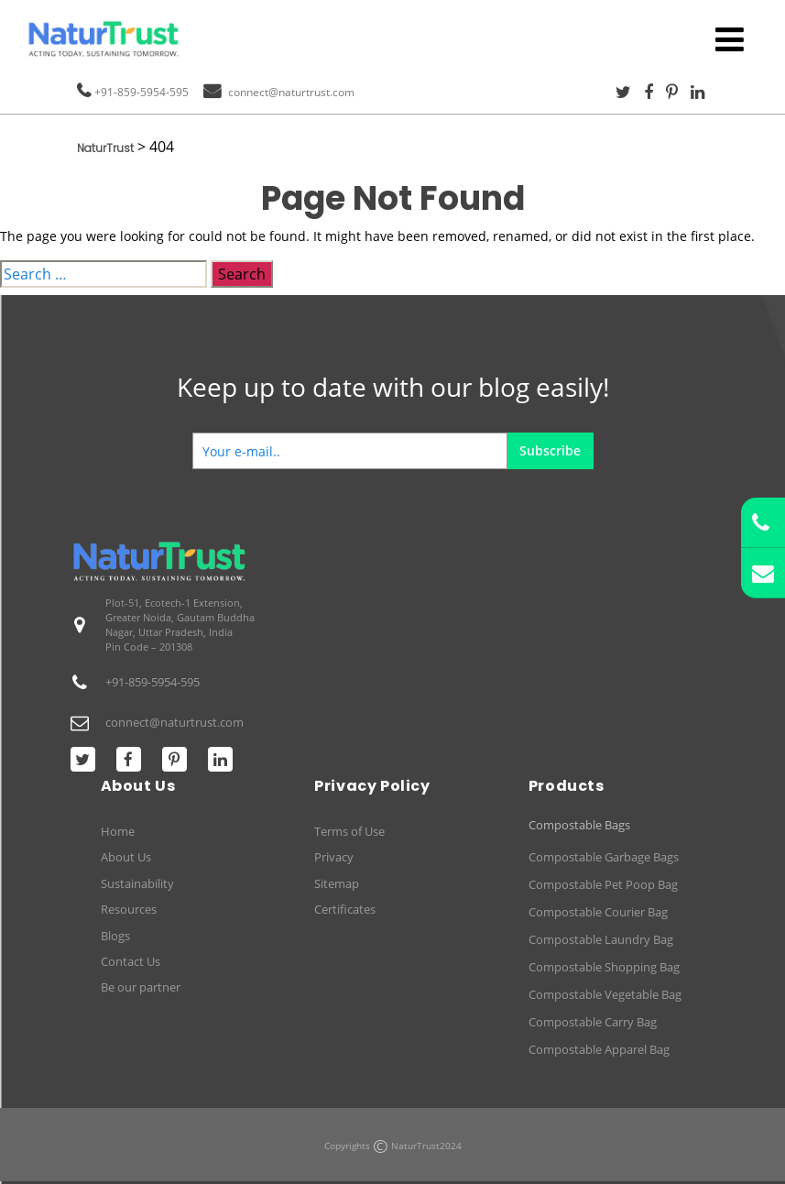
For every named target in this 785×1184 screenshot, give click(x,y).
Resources (129, 909)
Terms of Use (349, 831)
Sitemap (336, 883)
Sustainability (137, 883)
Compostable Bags (579, 825)
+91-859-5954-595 (141, 92)
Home (118, 831)
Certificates (345, 909)
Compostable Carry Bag (593, 1022)
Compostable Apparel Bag (599, 1049)
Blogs (115, 935)
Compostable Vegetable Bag (605, 994)
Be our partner (140, 987)
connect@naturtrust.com (291, 92)
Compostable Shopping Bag (604, 967)
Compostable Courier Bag (598, 912)
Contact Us (130, 961)
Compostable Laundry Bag (601, 939)
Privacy (334, 857)
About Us (126, 857)
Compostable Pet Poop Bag (603, 884)
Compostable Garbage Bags (604, 857)
